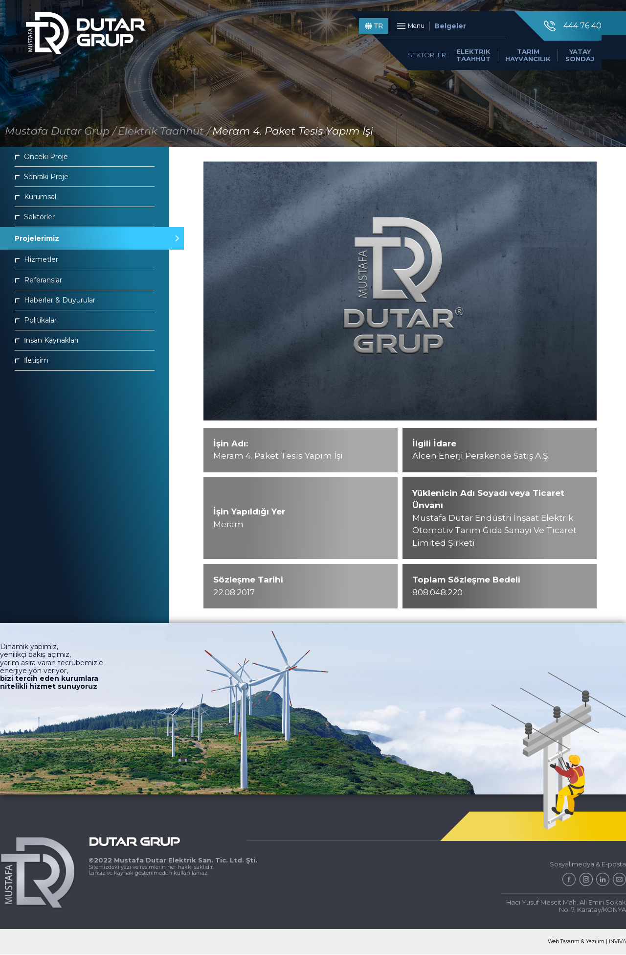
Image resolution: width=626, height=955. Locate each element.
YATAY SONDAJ (573, 62)
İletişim (31, 360)
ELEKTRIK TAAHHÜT (466, 62)
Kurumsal (35, 196)
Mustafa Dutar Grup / (60, 131)
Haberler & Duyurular (55, 300)
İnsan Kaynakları (46, 340)
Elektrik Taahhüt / (164, 131)
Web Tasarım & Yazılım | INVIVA (585, 942)
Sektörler (35, 216)
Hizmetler (36, 259)
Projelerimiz (85, 238)
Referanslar (38, 280)
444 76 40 (565, 29)
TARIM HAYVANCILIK (521, 62)
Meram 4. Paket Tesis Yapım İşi (292, 131)
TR (367, 29)
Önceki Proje (41, 156)
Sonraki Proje (41, 176)
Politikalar (36, 320)
